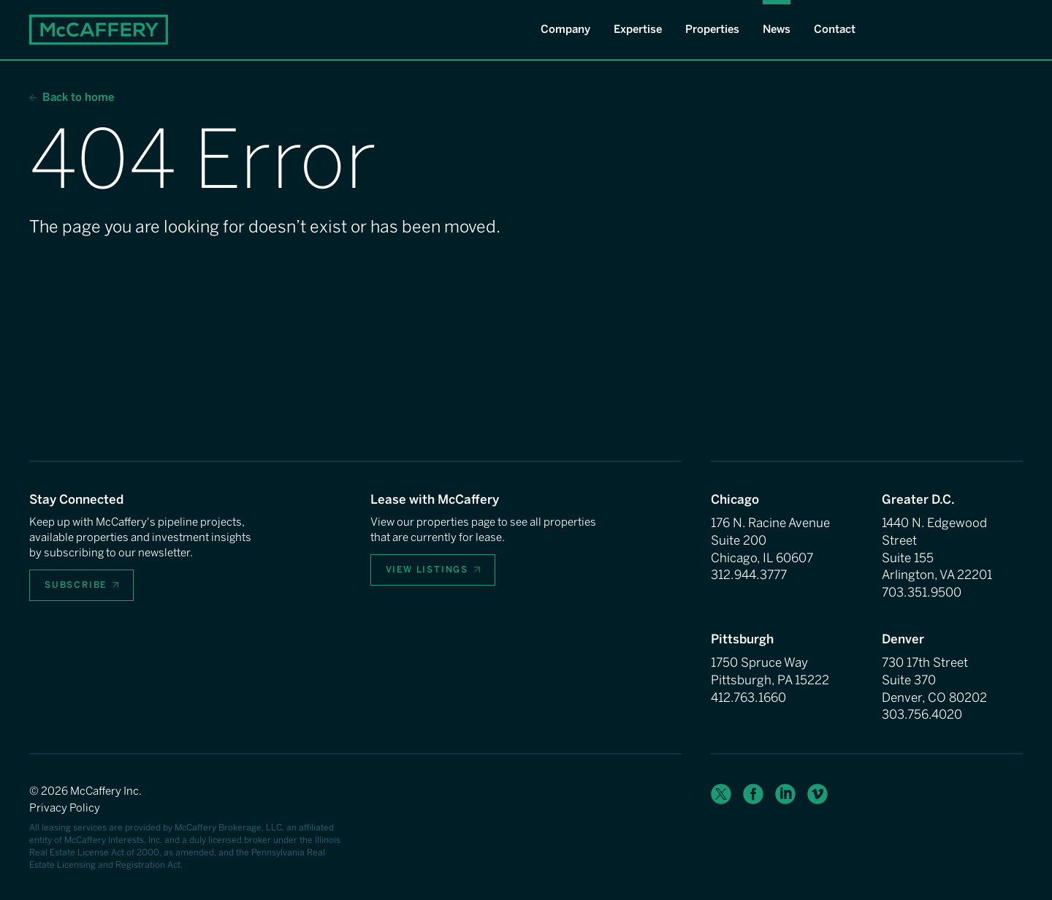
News (776, 29)
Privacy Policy (64, 807)
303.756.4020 (922, 714)
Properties (712, 29)
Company (565, 29)
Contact (834, 29)
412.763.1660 (748, 697)
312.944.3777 (749, 574)
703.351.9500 (921, 592)
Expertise (638, 29)
